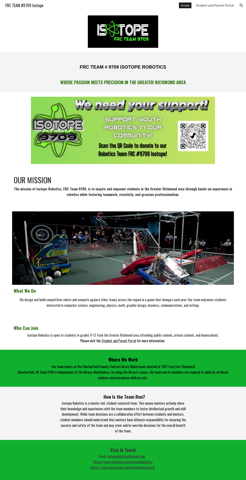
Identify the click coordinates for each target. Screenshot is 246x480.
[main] (123, 72)
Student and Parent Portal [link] (215, 5)
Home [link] (185, 5)
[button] (241, 5)
